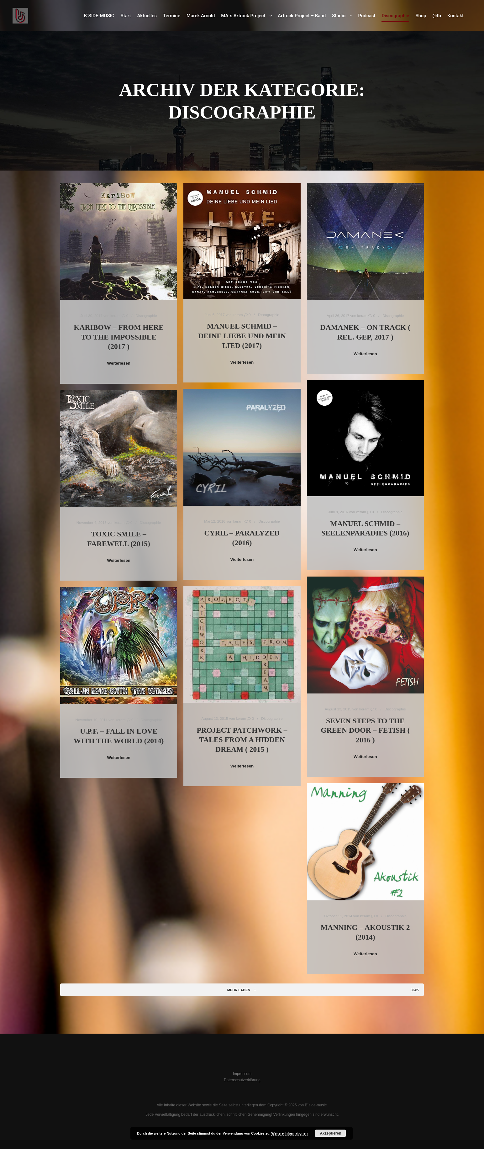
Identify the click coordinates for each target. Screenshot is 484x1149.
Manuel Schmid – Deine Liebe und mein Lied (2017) (242, 335)
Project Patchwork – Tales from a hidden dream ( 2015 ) (242, 739)
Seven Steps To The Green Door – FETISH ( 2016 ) (365, 730)
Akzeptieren (330, 1133)
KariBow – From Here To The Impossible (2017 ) (119, 336)
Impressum (242, 1074)
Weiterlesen (118, 363)
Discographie (146, 316)
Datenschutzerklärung (242, 1080)
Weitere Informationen (289, 1133)
